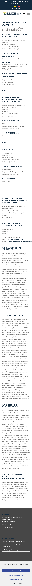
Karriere (6, 1)
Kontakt (26, 1)
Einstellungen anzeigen (16, 579)
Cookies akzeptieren (16, 570)
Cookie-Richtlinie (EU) (16, 3)
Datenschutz (20, 583)
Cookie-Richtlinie (12, 583)
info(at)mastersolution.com (15, 239)
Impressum (20, 1)
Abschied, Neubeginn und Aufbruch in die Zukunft (13, 541)
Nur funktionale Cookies (16, 575)
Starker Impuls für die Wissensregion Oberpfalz (13, 550)
